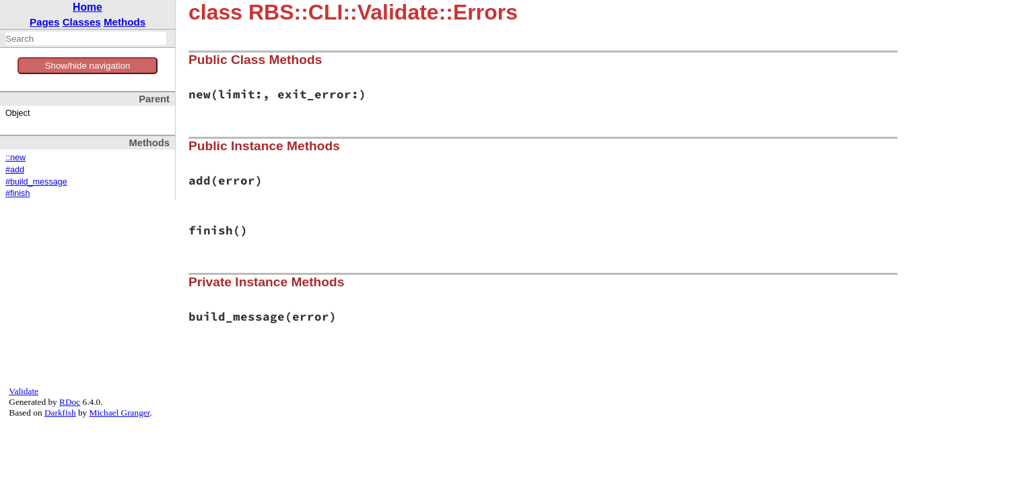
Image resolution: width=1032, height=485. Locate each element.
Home (87, 7)
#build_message (36, 182)
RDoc (69, 402)
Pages (45, 22)
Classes (82, 22)
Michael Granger (120, 413)
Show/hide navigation (88, 66)
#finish (17, 193)
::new (15, 157)
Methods (124, 22)
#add (14, 169)
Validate (23, 391)
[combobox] (85, 38)
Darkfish (60, 413)
